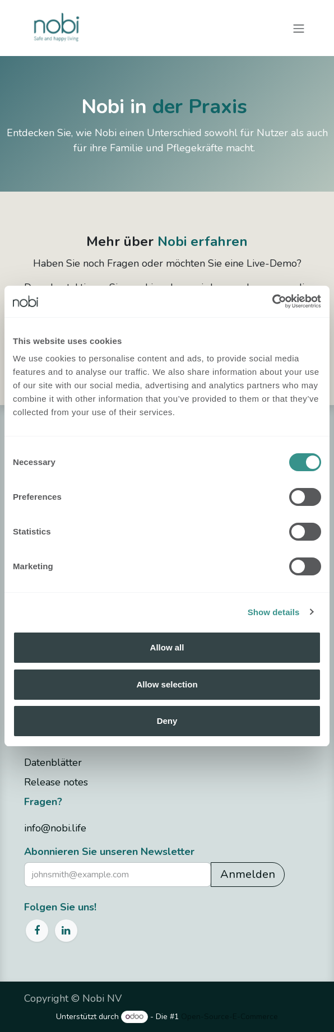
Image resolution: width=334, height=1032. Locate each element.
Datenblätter (53, 762)
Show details (274, 612)
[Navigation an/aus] (298, 27)
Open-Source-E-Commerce (229, 1016)
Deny (167, 721)
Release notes (56, 782)
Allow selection (166, 684)
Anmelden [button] (247, 874)
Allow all (167, 647)
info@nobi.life (55, 828)
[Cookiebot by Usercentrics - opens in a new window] (272, 301)
